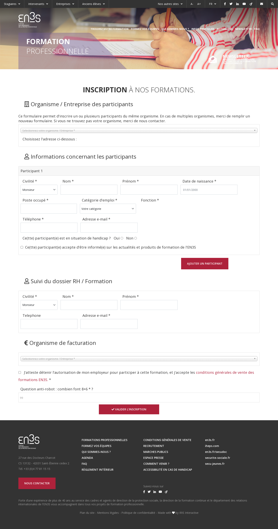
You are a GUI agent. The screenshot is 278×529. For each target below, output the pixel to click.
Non (129, 238)
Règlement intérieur (97, 469)
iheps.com (212, 445)
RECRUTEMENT (153, 445)
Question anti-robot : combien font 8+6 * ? (56, 388)
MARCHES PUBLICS (155, 451)
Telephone (32, 315)
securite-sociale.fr (217, 457)
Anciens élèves (91, 4)
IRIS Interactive (189, 512)
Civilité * (30, 181)
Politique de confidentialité (138, 512)
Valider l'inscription (129, 409)
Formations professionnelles (104, 439)
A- (192, 4)
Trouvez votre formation (110, 29)
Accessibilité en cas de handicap (167, 469)
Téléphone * (33, 219)
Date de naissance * (199, 181)
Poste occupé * (35, 200)
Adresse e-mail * (96, 219)
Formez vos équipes (145, 29)
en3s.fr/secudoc (216, 451)
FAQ (257, 29)
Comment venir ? (156, 463)
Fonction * (150, 200)
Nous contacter (37, 483)
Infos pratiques (203, 29)
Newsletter (243, 29)
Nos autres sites (168, 4)
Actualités (225, 29)
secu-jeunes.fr (215, 463)
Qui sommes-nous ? (175, 29)
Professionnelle (57, 46)
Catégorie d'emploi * (99, 200)
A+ (199, 4)
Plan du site (87, 512)
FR (210, 4)
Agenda (87, 457)
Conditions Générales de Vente (167, 439)
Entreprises (63, 4)
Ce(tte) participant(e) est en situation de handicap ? (67, 238)
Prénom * (130, 181)
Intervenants (36, 4)
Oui (117, 238)
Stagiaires (10, 4)
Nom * (68, 181)
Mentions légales (108, 512)
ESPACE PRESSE (153, 457)
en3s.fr (210, 439)
